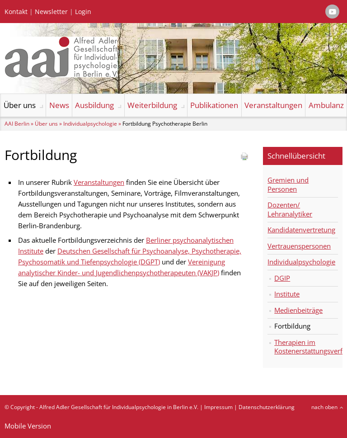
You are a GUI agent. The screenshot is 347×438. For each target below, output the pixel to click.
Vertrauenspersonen (299, 245)
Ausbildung (94, 105)
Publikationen (214, 105)
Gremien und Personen (288, 184)
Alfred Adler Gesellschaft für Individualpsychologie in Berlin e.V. (118, 407)
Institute (287, 293)
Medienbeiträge (298, 310)
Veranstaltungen (273, 105)
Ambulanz (326, 105)
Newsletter (51, 12)
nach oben (324, 407)
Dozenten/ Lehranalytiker (289, 209)
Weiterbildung (152, 105)
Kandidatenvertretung (301, 229)
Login (83, 12)
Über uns (20, 105)
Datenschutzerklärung (267, 407)
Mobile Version (28, 425)
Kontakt (16, 12)
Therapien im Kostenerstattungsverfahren (306, 347)
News (59, 105)
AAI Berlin (17, 123)
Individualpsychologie (90, 123)
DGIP (282, 278)
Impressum (218, 407)
